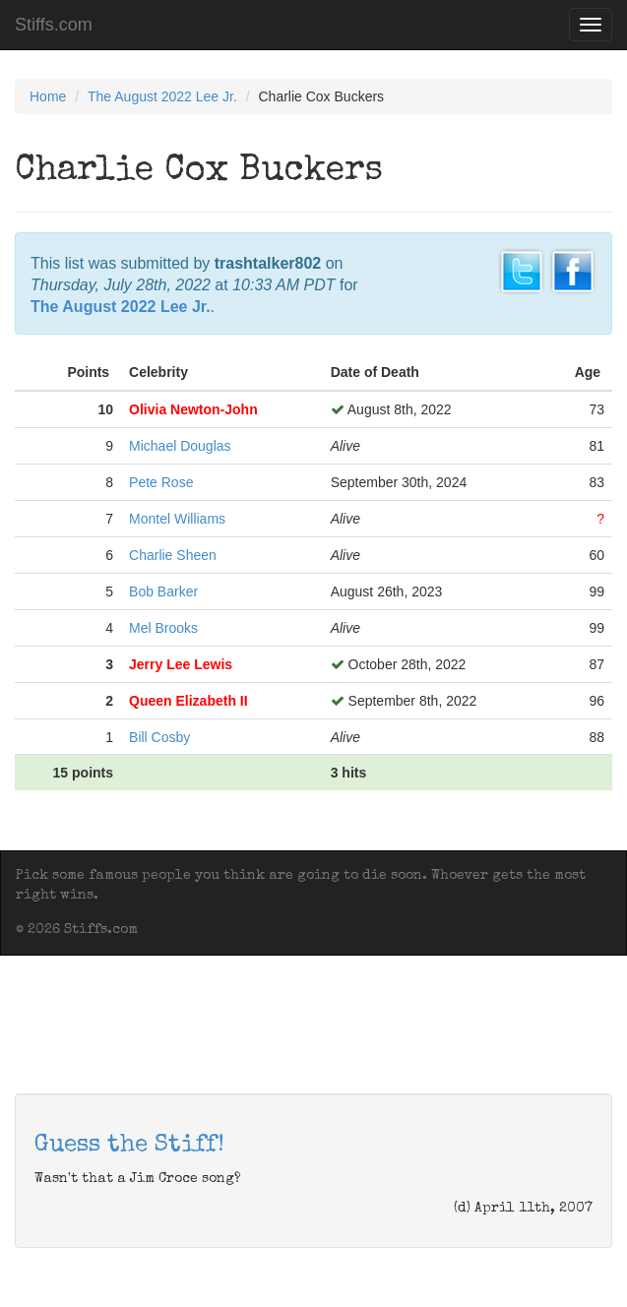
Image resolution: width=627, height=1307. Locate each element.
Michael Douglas (180, 446)
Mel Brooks (163, 628)
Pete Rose (161, 482)
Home (48, 96)
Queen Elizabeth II (188, 701)
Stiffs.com (54, 24)
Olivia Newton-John (193, 409)
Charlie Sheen (173, 555)
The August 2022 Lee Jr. (162, 96)
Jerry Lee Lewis (180, 664)
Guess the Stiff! (129, 1145)
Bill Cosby (159, 737)
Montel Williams (177, 519)
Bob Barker (163, 591)
